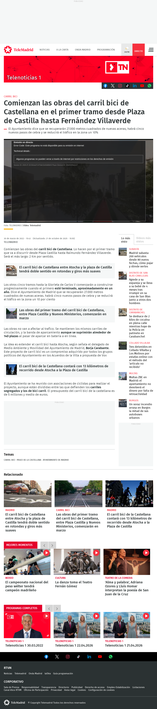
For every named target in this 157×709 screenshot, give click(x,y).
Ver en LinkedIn (89, 657)
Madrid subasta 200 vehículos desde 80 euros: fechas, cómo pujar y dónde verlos (123, 252)
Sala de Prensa (11, 687)
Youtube (142, 85)
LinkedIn (134, 85)
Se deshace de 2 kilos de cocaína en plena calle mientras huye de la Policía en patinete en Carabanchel (123, 312)
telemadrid (14, 702)
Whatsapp (149, 85)
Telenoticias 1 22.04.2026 (77, 625)
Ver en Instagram (68, 657)
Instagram (120, 85)
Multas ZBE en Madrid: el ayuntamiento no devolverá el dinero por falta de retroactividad (123, 376)
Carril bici (10, 96)
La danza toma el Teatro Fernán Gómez (77, 562)
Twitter (112, 86)
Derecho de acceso (95, 687)
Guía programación (63, 673)
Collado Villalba (139, 343)
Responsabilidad (30, 687)
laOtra (48, 673)
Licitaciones (138, 687)
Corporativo (13, 681)
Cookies (82, 690)
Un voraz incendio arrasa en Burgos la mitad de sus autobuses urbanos (123, 403)
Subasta (134, 249)
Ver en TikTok (78, 657)
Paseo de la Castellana (29, 460)
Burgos (133, 400)
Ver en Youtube (100, 657)
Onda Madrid (82, 50)
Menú (151, 50)
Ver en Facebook (46, 657)
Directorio (64, 687)
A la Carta (62, 50)
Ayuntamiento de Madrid (56, 460)
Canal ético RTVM (12, 690)
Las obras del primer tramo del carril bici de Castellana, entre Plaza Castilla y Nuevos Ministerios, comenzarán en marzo (11, 313)
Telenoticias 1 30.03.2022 (27, 625)
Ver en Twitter (57, 657)
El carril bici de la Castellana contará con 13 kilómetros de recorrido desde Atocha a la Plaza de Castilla (11, 369)
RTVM (7, 668)
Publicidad (76, 687)
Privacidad (56, 690)
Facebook (105, 86)
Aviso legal (69, 690)
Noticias (45, 50)
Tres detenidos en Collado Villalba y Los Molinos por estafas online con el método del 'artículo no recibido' (123, 346)
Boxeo (9, 578)
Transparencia (48, 687)
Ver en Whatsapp (111, 657)
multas (133, 373)
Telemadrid (20, 673)
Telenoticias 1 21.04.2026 (126, 625)
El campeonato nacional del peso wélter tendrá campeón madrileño (27, 562)
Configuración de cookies (101, 690)
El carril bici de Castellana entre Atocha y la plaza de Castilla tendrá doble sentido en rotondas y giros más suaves (11, 270)
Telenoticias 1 (14, 641)
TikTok (127, 86)
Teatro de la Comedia (118, 578)
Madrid (10, 510)
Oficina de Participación (36, 690)
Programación (106, 50)
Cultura (60, 578)
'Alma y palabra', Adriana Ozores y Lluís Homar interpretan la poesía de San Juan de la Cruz (126, 562)
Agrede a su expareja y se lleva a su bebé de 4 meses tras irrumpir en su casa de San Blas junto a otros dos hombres (123, 275)
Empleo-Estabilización (118, 687)
